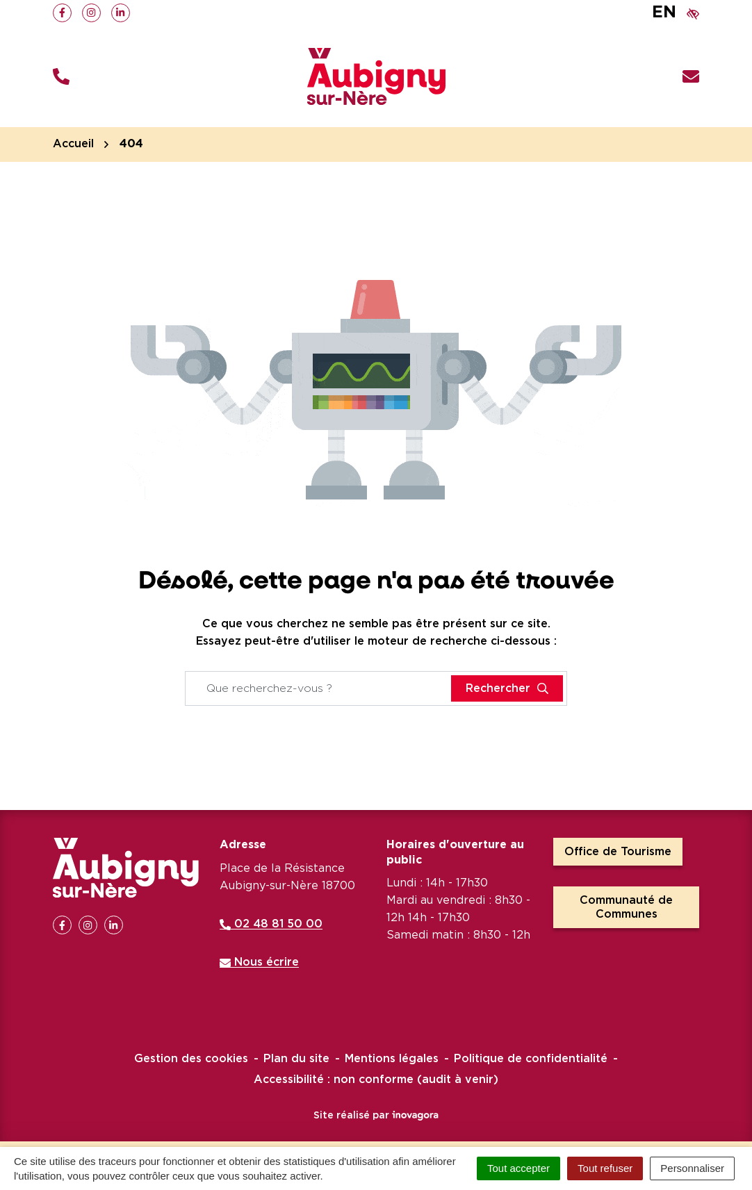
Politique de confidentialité (530, 1058)
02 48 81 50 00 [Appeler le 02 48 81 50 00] (271, 923)
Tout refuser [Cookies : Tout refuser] (605, 1168)
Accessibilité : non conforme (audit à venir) (376, 1079)
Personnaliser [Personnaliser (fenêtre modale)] (692, 1168)
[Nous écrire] (690, 76)
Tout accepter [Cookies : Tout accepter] (518, 1168)
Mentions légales (392, 1058)
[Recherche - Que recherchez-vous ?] (319, 688)
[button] (61, 76)
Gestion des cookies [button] (191, 1058)
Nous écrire (259, 962)
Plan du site (296, 1058)
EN (664, 12)
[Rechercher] (507, 688)
